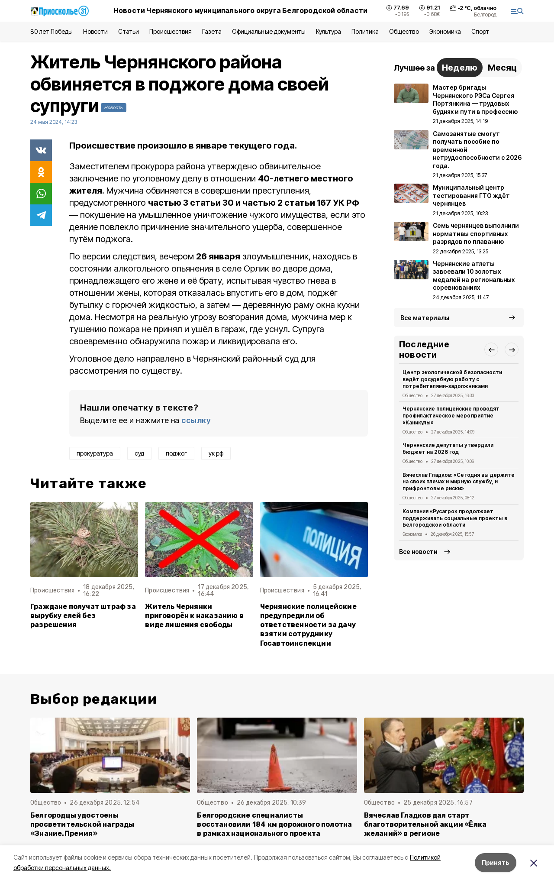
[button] (491, 349)
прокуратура (95, 453)
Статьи (128, 31)
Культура (328, 31)
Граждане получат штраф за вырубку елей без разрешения (83, 615)
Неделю (459, 67)
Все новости (418, 551)
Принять (495, 862)
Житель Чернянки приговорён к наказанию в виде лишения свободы (194, 615)
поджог (176, 453)
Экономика (445, 31)
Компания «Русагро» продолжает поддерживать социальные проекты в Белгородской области (455, 518)
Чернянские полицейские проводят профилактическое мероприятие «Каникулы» (451, 415)
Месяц (502, 67)
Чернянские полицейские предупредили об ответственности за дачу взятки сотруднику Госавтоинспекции (308, 624)
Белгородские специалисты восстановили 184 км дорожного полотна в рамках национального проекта (274, 824)
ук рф (216, 453)
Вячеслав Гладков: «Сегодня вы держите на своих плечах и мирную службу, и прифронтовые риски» (459, 482)
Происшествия (170, 31)
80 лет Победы (51, 31)
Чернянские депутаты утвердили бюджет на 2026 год (448, 448)
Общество (404, 31)
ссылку (196, 420)
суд (139, 453)
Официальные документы (269, 31)
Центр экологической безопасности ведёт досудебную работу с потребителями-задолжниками (452, 379)
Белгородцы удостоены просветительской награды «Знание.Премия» (82, 824)
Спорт (480, 31)
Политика (365, 31)
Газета (212, 31)
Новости (95, 31)
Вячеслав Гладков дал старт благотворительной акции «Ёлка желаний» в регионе (425, 824)
